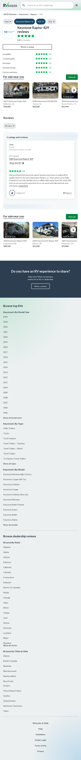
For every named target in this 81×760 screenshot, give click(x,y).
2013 (5, 372)
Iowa (5, 618)
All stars (8, 126)
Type (6, 21)
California (7, 567)
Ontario (6, 685)
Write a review (27, 47)
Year (50, 21)
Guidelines (40, 734)
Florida (6, 592)
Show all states (10, 645)
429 (39, 21)
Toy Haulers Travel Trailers (14, 458)
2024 (5, 317)
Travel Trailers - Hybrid (12, 448)
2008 (5, 397)
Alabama (6, 547)
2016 (5, 357)
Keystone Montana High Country (17, 474)
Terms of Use (40, 745)
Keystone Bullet (10, 515)
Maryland (7, 643)
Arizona (6, 557)
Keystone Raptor (23, 21)
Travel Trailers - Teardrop (14, 443)
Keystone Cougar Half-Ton (14, 479)
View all (71, 77)
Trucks (6, 433)
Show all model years (12, 418)
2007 (5, 402)
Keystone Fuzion (10, 509)
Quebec (6, 696)
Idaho (5, 602)
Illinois (6, 608)
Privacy (40, 751)
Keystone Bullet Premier (13, 504)
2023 (5, 322)
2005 (5, 413)
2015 (5, 362)
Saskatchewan (9, 701)
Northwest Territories (12, 706)
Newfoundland (9, 676)
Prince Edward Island (12, 691)
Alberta (6, 656)
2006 (5, 407)
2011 (5, 382)
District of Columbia (11, 587)
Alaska (6, 552)
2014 (5, 367)
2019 (5, 342)
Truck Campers (9, 438)
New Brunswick (9, 671)
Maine (5, 638)
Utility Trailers (9, 428)
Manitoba (7, 666)
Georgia (6, 597)
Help (40, 729)
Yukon (6, 711)
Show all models (10, 525)
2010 (5, 387)
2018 (5, 347)
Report (68, 193)
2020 (5, 337)
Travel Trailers (9, 453)
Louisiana (7, 633)
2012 (5, 377)
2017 (5, 352)
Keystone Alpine (10, 520)
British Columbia (10, 661)
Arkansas (7, 562)
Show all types (9, 463)
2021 (5, 332)
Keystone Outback (11, 484)
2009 (5, 392)
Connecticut (8, 577)
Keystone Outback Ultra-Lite (15, 494)
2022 (5, 327)
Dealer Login (40, 740)
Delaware (7, 582)
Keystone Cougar (10, 489)
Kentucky (7, 628)
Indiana (6, 613)
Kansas (6, 623)
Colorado (7, 572)
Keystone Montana (11, 499)
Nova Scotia (8, 681)
